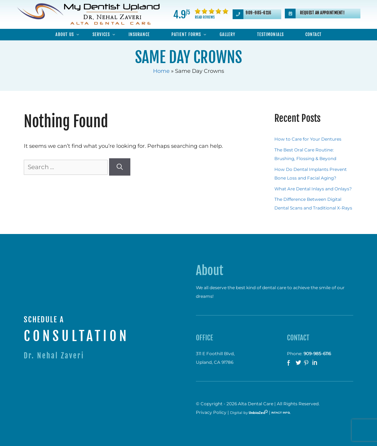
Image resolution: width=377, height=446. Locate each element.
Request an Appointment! (322, 13)
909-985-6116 (258, 13)
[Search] (119, 167)
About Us (68, 34)
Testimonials (270, 34)
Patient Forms (190, 34)
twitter (298, 363)
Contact (313, 34)
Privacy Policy (211, 412)
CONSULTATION (76, 336)
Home (161, 70)
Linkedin (315, 363)
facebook (290, 363)
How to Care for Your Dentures (307, 139)
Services (105, 34)
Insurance (139, 34)
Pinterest (307, 363)
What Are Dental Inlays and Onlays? (313, 188)
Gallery (227, 34)
